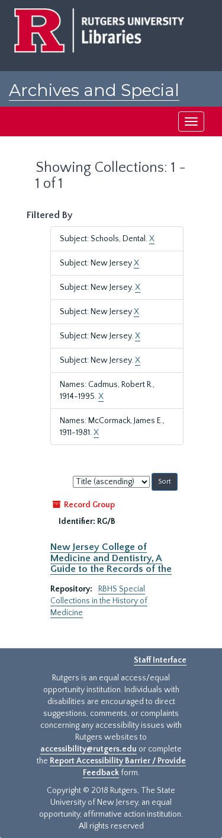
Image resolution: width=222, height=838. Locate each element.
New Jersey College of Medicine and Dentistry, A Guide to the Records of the (111, 558)
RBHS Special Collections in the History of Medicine (98, 601)
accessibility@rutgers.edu (88, 749)
